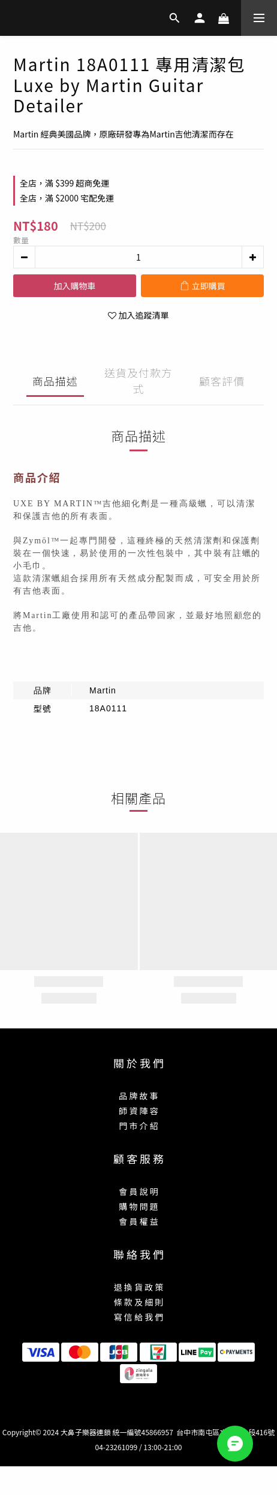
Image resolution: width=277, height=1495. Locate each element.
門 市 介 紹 (138, 1126)
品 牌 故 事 (138, 1096)
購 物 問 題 (138, 1206)
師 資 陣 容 (138, 1111)
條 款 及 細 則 (139, 1302)
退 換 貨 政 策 (139, 1287)
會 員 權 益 (138, 1221)
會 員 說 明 (138, 1191)
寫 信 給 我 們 (139, 1317)
